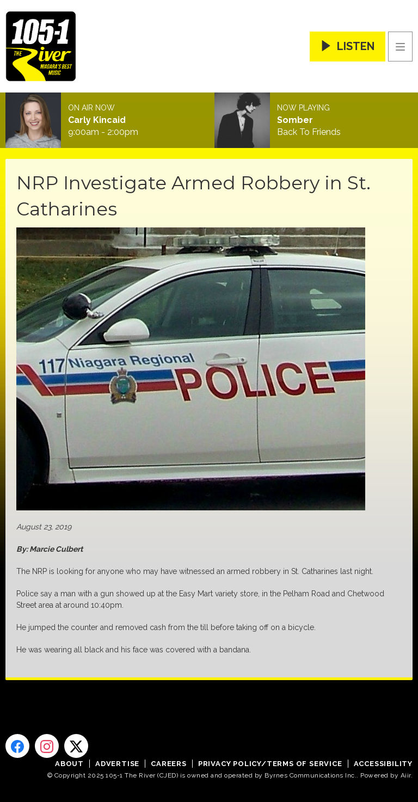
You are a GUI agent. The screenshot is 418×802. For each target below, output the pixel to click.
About (69, 764)
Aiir (406, 775)
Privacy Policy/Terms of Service (270, 764)
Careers (169, 764)
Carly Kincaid (97, 120)
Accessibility (383, 764)
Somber (295, 120)
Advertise (117, 764)
